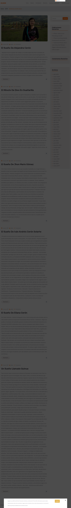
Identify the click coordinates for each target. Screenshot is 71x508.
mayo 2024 (56, 99)
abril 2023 (56, 129)
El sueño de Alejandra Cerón (16, 48)
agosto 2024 (56, 92)
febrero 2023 (56, 134)
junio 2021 (56, 152)
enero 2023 (56, 136)
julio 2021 (55, 150)
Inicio (27, 3)
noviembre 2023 (57, 113)
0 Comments (18, 44)
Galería (32, 3)
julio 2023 (56, 122)
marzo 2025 (56, 76)
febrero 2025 (56, 79)
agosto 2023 (56, 120)
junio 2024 (56, 97)
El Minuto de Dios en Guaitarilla (17, 90)
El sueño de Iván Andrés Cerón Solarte (21, 231)
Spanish (57, 0)
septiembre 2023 (57, 118)
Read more (5, 79)
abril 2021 (55, 156)
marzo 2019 (56, 166)
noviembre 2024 (57, 86)
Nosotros (45, 3)
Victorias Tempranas (54, 3)
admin (12, 44)
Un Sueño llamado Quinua (14, 368)
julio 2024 (56, 95)
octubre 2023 (57, 115)
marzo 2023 (56, 131)
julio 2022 (56, 140)
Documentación (65, 3)
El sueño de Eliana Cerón (14, 312)
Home (2, 9)
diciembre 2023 (57, 111)
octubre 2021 (56, 147)
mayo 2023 (56, 127)
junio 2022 (56, 143)
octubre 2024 (57, 88)
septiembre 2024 (58, 90)
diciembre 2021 (57, 145)
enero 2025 (56, 81)
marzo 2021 (56, 159)
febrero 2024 (56, 106)
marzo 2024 (56, 104)
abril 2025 (56, 74)
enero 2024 (56, 108)
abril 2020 (56, 163)
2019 (6, 9)
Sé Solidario (38, 3)
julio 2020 (56, 161)
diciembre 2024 (57, 83)
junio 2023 (56, 124)
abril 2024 (56, 102)
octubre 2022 (57, 138)
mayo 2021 (56, 154)
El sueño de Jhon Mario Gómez (17, 164)
